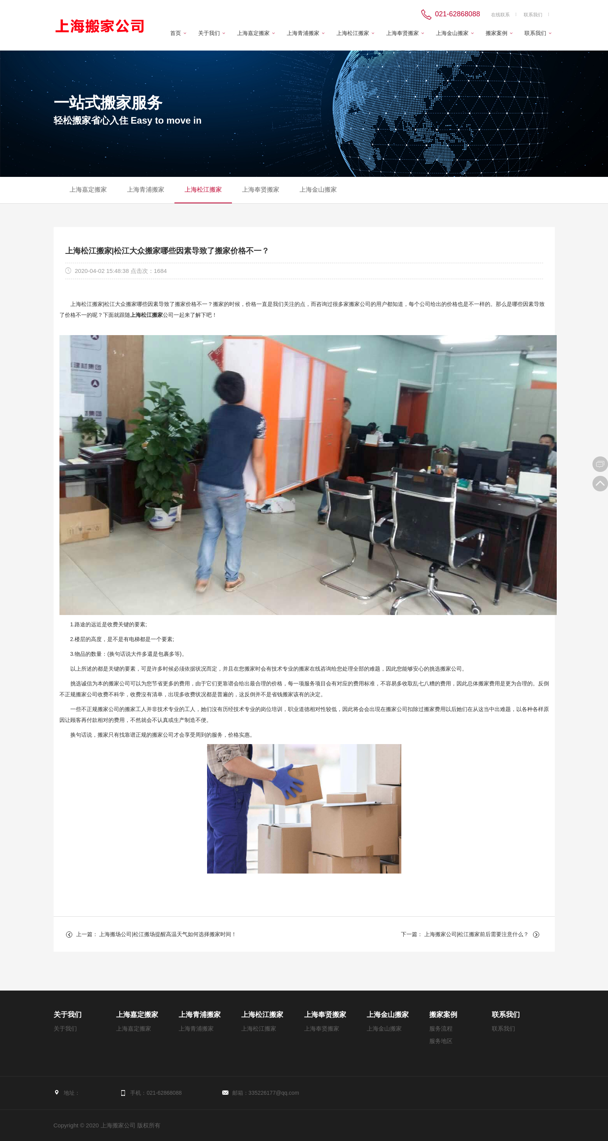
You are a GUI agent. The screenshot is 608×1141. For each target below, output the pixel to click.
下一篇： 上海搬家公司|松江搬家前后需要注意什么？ (465, 934)
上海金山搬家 (452, 33)
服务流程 (441, 1028)
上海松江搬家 (352, 33)
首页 (175, 33)
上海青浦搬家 (303, 33)
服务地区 (441, 1041)
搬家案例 (496, 33)
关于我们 (209, 33)
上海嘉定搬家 (253, 33)
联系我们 (533, 14)
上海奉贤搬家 (402, 33)
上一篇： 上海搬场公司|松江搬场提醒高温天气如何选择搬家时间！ (156, 934)
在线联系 (500, 14)
